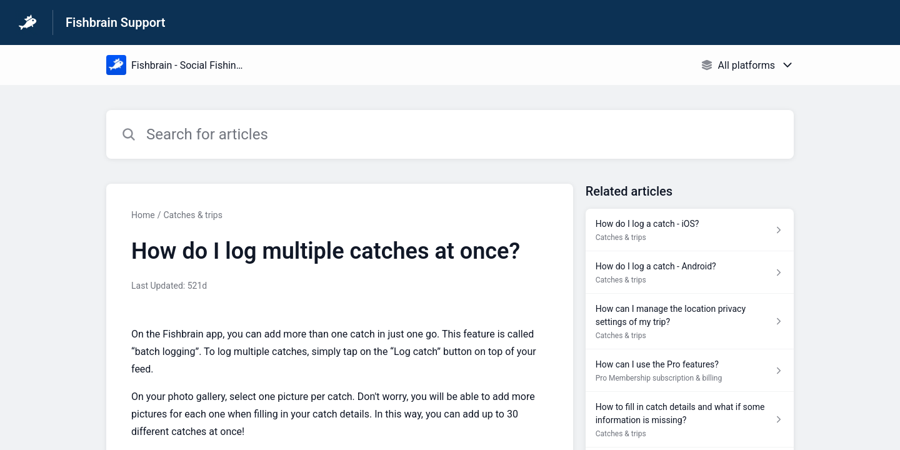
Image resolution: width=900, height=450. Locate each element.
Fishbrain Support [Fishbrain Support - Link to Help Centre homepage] (115, 22)
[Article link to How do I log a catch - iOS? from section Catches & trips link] (690, 230)
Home (143, 215)
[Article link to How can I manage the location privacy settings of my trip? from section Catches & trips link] (690, 321)
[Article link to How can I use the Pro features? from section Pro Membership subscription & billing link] (690, 370)
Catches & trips (192, 215)
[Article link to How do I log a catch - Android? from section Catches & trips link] (690, 272)
